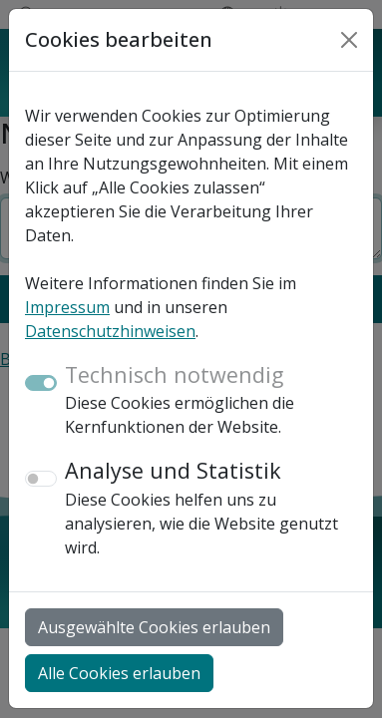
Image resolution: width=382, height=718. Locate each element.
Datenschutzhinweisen (110, 331)
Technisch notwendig (174, 374)
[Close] (349, 40)
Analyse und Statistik (173, 470)
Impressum (67, 307)
